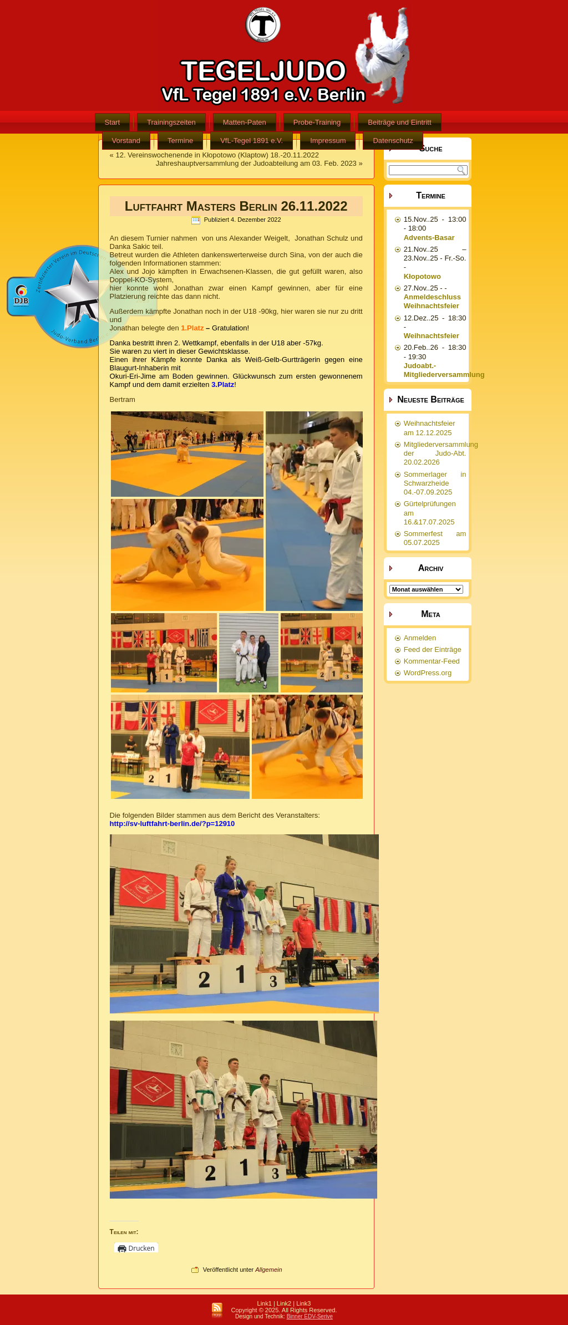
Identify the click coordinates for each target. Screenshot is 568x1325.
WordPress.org (428, 673)
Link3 (303, 1303)
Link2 (284, 1303)
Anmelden (420, 638)
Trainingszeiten (171, 122)
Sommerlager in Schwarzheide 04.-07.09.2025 (435, 483)
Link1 (264, 1303)
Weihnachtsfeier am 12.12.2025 (429, 427)
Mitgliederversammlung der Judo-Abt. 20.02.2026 (441, 453)
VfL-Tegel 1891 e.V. (251, 140)
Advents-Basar (429, 237)
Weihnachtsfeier (431, 336)
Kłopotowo (422, 276)
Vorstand (126, 140)
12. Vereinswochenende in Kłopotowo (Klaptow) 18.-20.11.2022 (216, 155)
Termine (180, 140)
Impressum (328, 140)
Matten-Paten (244, 122)
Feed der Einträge (433, 649)
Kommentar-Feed (432, 661)
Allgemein (268, 1269)
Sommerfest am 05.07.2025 (435, 538)
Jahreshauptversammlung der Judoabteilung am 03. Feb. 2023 (256, 163)
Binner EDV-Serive (310, 1316)
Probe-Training (317, 122)
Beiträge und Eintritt (399, 122)
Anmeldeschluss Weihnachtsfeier (432, 301)
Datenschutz (393, 140)
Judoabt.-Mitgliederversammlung (444, 370)
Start (112, 122)
